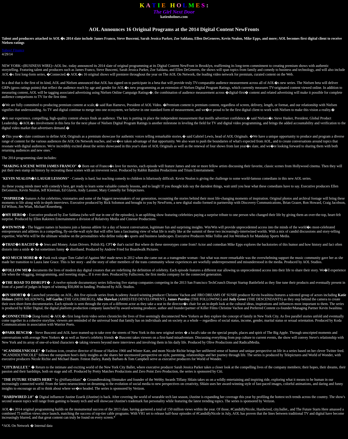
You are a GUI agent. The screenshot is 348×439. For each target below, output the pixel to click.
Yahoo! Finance (13, 50)
